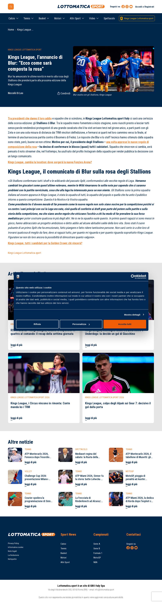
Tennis (26, 18)
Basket (42, 18)
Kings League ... (25, 29)
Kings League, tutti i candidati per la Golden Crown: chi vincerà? (45, 243)
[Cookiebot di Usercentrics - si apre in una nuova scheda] (133, 276)
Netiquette (12, 559)
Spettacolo (109, 18)
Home (11, 29)
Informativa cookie (15, 547)
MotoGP (97, 557)
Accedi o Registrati (144, 6)
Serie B (96, 548)
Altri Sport (75, 18)
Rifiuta (37, 324)
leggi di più (16, 345)
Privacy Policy (13, 543)
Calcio (12, 18)
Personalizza (81, 324)
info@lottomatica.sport (104, 589)
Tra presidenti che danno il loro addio (30, 118)
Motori (57, 18)
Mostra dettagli (132, 314)
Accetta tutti (124, 324)
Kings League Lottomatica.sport (24, 252)
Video (92, 18)
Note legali (12, 551)
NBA (95, 562)
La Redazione (13, 555)
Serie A (96, 544)
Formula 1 (97, 553)
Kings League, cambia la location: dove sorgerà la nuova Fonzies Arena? (50, 162)
